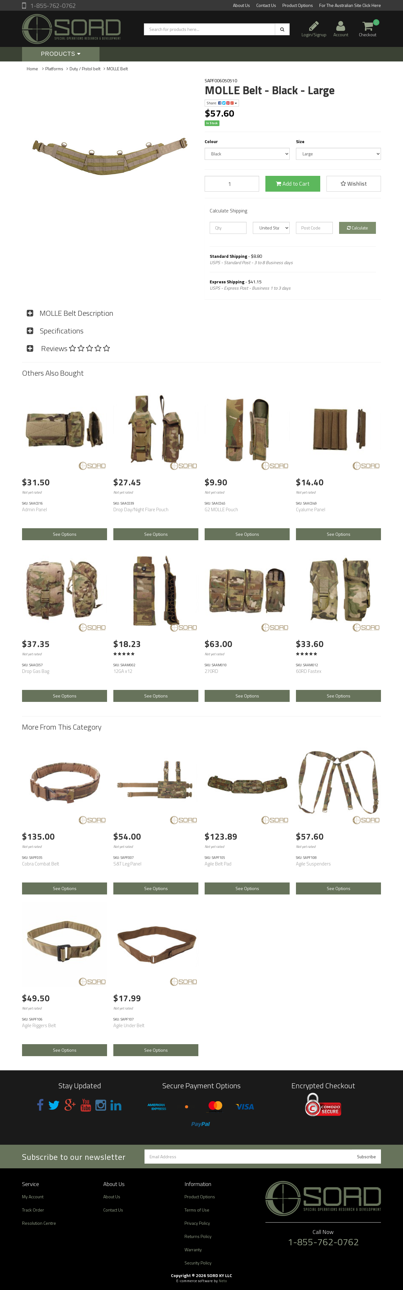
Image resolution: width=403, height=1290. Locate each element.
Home (32, 68)
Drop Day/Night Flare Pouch (140, 509)
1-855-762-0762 (52, 5)
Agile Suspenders (313, 863)
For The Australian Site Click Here (350, 5)
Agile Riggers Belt (39, 1025)
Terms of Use (196, 1209)
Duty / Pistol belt (85, 68)
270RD (211, 671)
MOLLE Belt (117, 68)
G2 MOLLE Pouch (221, 509)
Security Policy (198, 1262)
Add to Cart (292, 183)
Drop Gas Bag (35, 671)
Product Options (297, 5)
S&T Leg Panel (127, 863)
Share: (222, 103)
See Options (65, 534)
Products (61, 54)
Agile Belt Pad (218, 863)
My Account (32, 1196)
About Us (241, 5)
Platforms (54, 68)
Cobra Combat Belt (40, 863)
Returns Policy (198, 1236)
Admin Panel (34, 509)
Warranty (193, 1249)
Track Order (33, 1209)
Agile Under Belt (129, 1025)
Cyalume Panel (310, 509)
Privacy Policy (197, 1223)
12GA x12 (122, 671)
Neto (223, 1280)
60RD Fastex (308, 671)
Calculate (357, 227)
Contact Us (266, 5)
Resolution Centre (39, 1223)
